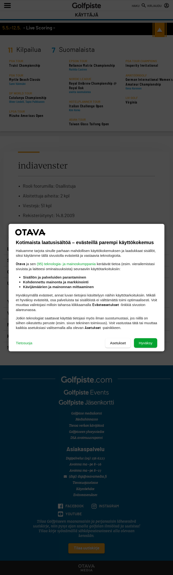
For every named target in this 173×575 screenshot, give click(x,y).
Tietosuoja (24, 343)
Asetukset (118, 343)
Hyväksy (145, 343)
